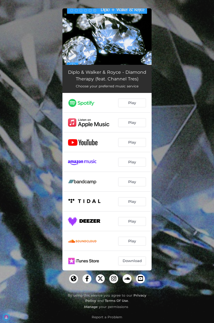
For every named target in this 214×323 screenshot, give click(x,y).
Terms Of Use (116, 301)
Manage (91, 307)
